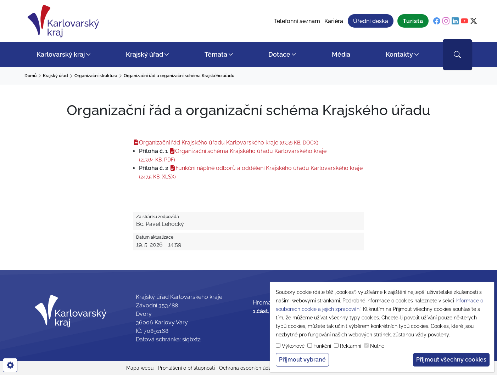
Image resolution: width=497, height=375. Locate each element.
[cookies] (10, 365)
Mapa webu (139, 368)
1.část (260, 311)
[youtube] (464, 21)
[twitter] (473, 21)
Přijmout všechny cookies (451, 359)
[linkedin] (455, 21)
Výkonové (293, 346)
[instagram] (446, 21)
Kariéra (333, 21)
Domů (30, 75)
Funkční (322, 346)
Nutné (377, 346)
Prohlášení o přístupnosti (186, 368)
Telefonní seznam (297, 21)
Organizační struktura (95, 75)
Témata (216, 54)
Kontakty (399, 54)
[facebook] (436, 21)
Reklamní (350, 346)
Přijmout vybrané (302, 359)
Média (341, 54)
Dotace (279, 54)
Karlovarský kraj (61, 54)
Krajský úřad (144, 54)
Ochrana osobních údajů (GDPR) (256, 368)
